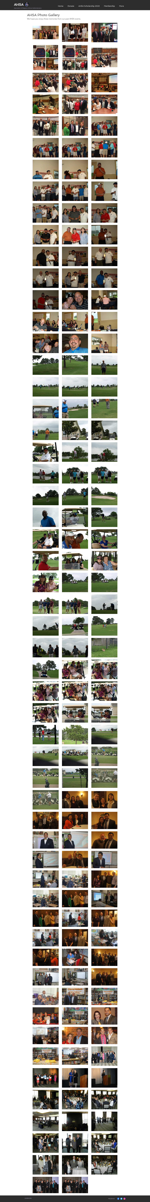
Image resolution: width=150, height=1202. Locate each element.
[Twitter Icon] (121, 1199)
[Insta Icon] (124, 1199)
